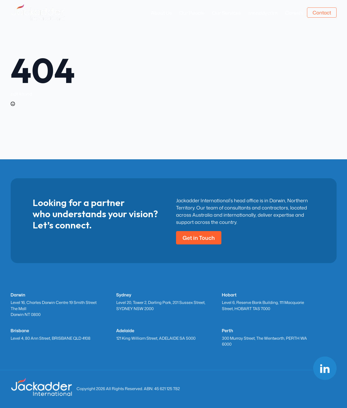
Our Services (226, 12)
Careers (294, 12)
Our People (192, 12)
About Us (161, 12)
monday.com (263, 12)
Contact (322, 12)
